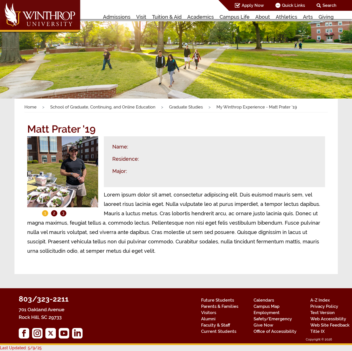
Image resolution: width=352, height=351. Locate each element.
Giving (326, 17)
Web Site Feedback (329, 325)
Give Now (263, 325)
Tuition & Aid (167, 17)
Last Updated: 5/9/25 (21, 348)
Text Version (322, 312)
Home (30, 107)
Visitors (208, 312)
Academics (200, 17)
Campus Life (235, 17)
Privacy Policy (324, 306)
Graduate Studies (186, 107)
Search (329, 5)
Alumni (208, 318)
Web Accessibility (328, 318)
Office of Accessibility (275, 331)
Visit (141, 17)
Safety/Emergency (273, 318)
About (262, 17)
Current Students (218, 331)
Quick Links (293, 5)
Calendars (264, 300)
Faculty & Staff (215, 325)
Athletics (286, 17)
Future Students (217, 300)
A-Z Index (320, 300)
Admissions (116, 17)
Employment (267, 312)
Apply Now (253, 5)
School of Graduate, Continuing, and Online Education (102, 107)
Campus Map (266, 306)
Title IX (317, 331)
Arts (308, 17)
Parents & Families (219, 306)
